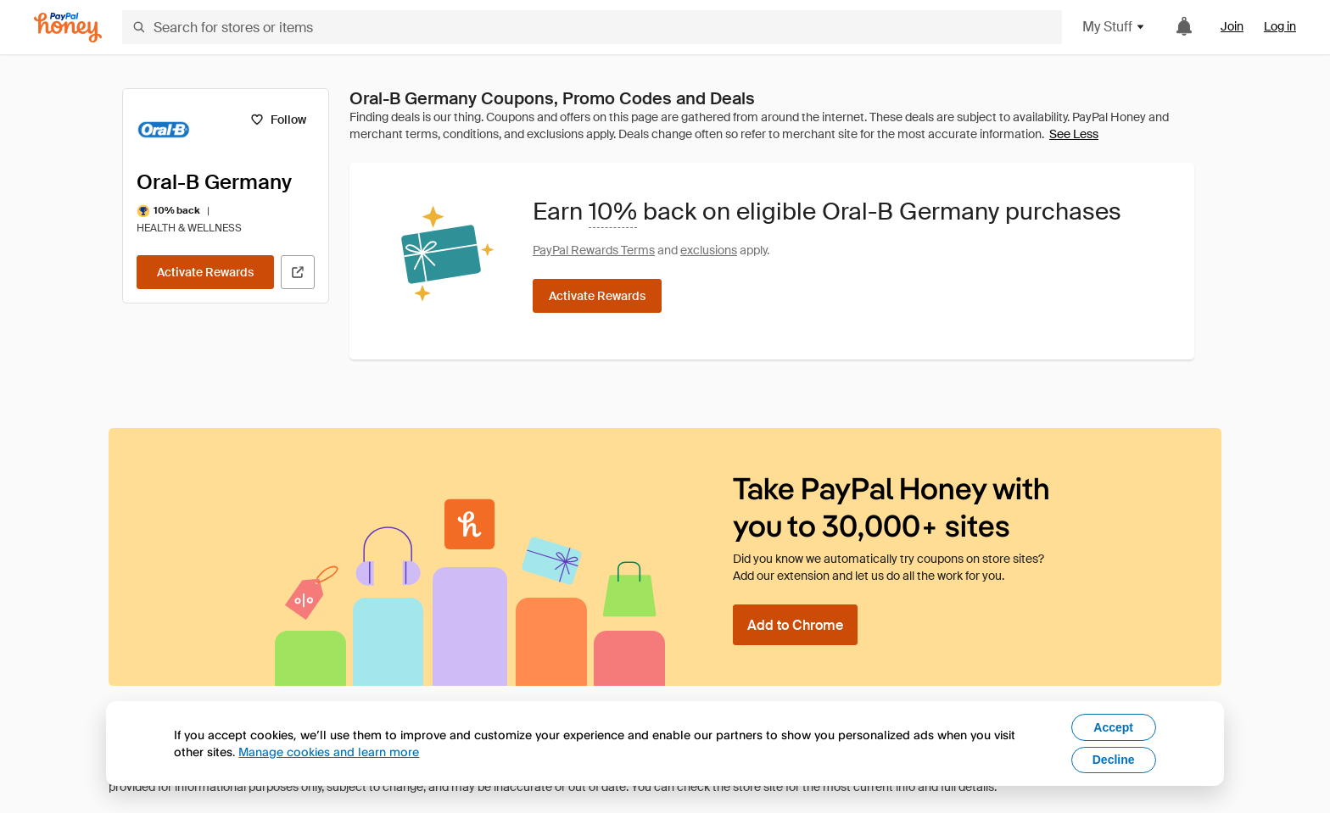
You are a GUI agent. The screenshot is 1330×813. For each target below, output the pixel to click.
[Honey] (68, 27)
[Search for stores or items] (592, 27)
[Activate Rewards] (205, 272)
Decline (1113, 759)
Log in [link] (1280, 26)
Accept (1113, 727)
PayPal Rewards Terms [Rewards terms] (594, 250)
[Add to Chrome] (795, 624)
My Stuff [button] (1114, 27)
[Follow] (278, 119)
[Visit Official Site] (298, 272)
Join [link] (1232, 26)
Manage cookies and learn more (328, 751)
